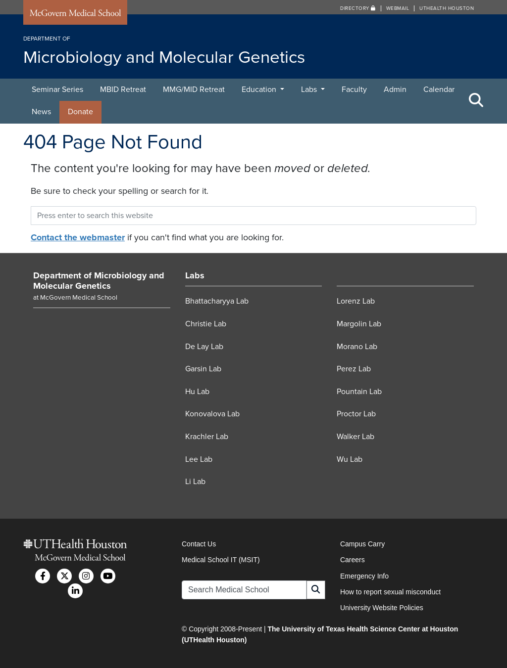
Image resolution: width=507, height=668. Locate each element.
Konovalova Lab (212, 414)
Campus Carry (362, 544)
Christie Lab (205, 324)
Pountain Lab (359, 392)
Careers (352, 560)
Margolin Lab (359, 324)
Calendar (439, 89)
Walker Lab (355, 437)
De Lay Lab (204, 347)
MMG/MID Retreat (194, 89)
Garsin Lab (203, 369)
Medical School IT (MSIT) (221, 560)
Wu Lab (349, 459)
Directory (358, 8)
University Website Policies (381, 608)
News (41, 112)
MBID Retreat (123, 89)
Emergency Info (364, 576)
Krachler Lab (206, 437)
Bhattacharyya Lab (217, 301)
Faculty (354, 89)
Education (260, 89)
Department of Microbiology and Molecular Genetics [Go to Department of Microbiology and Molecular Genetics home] (98, 281)
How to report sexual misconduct (390, 592)
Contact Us (199, 544)
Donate (80, 112)
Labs (310, 89)
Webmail (397, 8)
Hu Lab (197, 392)
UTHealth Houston (446, 8)
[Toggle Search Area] (476, 101)
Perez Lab (354, 369)
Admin (395, 89)
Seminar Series (57, 89)
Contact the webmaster (78, 237)
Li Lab (195, 482)
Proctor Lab (356, 414)
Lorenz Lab (356, 301)
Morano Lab (357, 347)
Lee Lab (198, 459)
